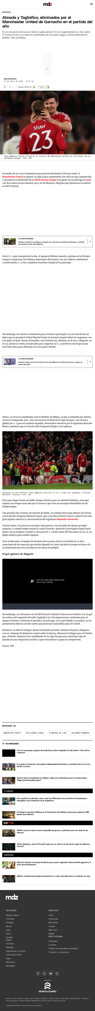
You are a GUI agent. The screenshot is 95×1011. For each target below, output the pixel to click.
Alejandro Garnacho (80, 733)
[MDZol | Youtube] (51, 974)
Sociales (9, 937)
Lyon (88, 179)
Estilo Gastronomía (14, 955)
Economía (10, 919)
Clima (51, 915)
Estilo (8, 930)
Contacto (52, 945)
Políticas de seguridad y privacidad (63, 948)
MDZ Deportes (10, 79)
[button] (91, 4)
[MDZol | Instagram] (44, 974)
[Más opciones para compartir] (10, 87)
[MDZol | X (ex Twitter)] (57, 974)
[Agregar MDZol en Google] (25, 87)
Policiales (10, 923)
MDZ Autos (10, 962)
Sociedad (10, 944)
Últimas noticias (12, 915)
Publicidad (53, 941)
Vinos (8, 934)
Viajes (8, 958)
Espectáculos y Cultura (15, 951)
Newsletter (10, 966)
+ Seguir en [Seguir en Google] (43, 87)
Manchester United (12, 733)
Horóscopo (53, 919)
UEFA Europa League (45, 179)
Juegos (52, 926)
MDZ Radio (53, 923)
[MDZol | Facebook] (38, 974)
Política (9, 940)
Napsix (51, 934)
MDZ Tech (53, 930)
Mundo (9, 926)
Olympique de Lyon (57, 733)
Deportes (6, 12)
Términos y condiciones (59, 952)
